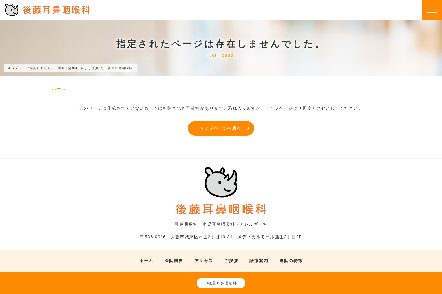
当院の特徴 (291, 260)
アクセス (204, 260)
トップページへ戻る (220, 128)
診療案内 (258, 260)
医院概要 (174, 260)
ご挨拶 (231, 260)
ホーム (146, 260)
